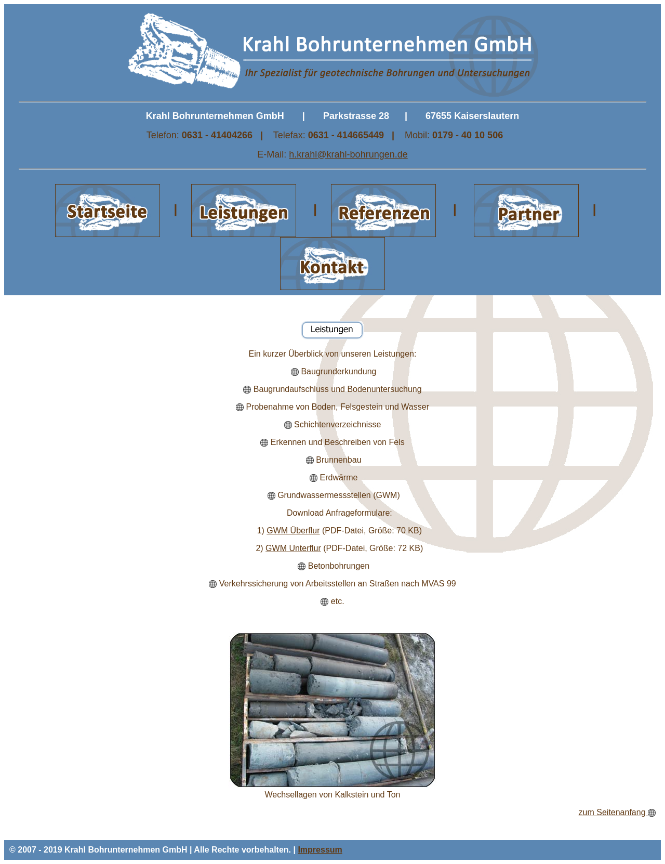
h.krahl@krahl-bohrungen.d (345, 154)
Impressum (320, 849)
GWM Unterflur (293, 548)
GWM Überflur (293, 530)
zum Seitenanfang (613, 812)
